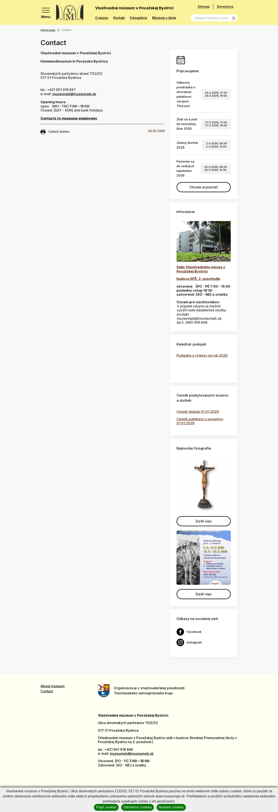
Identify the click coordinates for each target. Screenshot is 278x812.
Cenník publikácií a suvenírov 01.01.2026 (200, 421)
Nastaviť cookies (171, 807)
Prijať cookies (106, 807)
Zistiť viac (203, 521)
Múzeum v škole (164, 17)
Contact (46, 691)
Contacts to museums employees (68, 118)
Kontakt (119, 17)
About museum (52, 686)
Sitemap (204, 6)
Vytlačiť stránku (55, 131)
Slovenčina (225, 6)
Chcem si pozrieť (203, 187)
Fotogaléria (138, 17)
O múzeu (101, 17)
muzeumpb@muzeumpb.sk (74, 94)
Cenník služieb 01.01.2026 (198, 411)
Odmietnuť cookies (137, 807)
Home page (47, 30)
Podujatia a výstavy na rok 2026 (202, 355)
